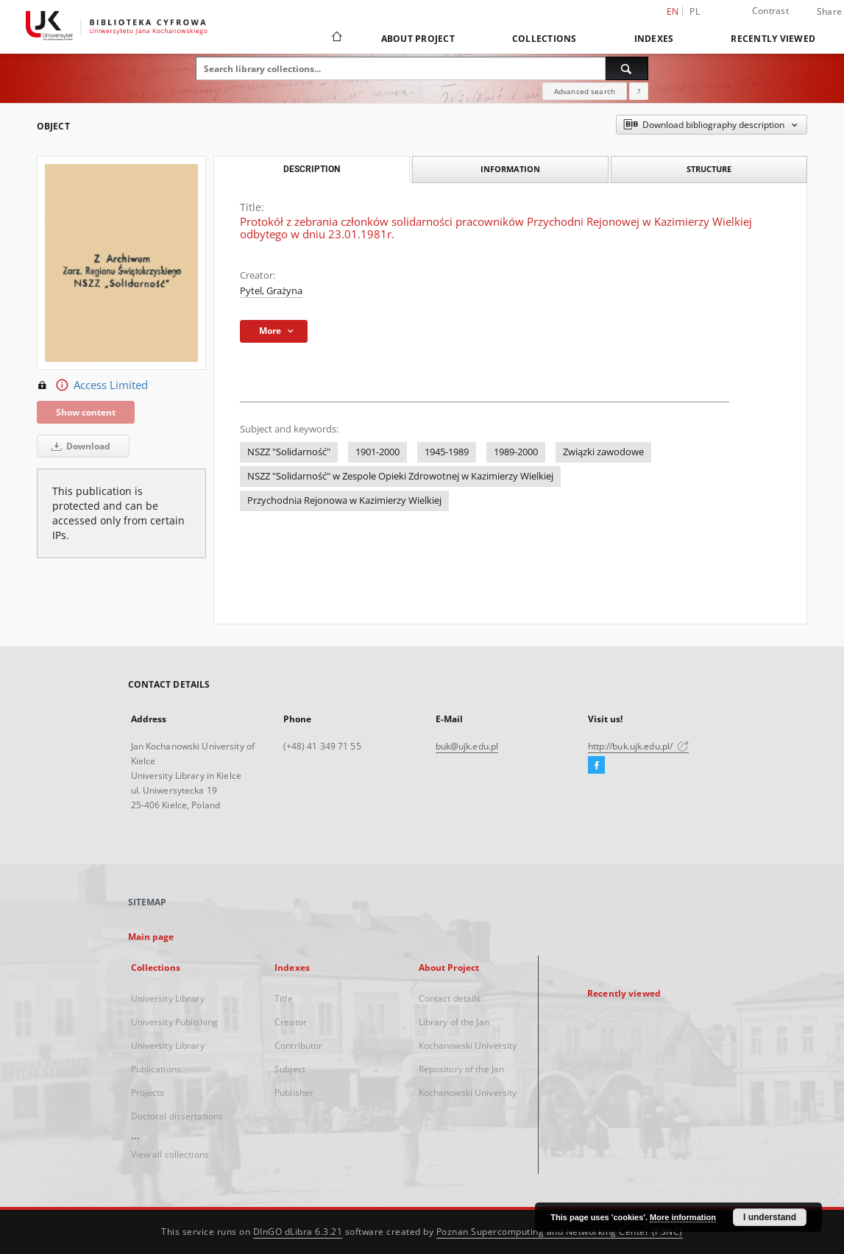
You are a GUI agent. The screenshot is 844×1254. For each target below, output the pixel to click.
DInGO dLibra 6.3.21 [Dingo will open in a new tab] (298, 1231)
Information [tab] (510, 168)
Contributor (298, 1045)
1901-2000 (377, 452)
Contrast (770, 10)
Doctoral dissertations (177, 1116)
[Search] (627, 68)
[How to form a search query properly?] (638, 91)
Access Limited (92, 385)
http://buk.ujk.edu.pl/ (638, 746)
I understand (769, 1217)
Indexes (654, 38)
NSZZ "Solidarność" (288, 452)
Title (283, 998)
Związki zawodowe (603, 452)
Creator (290, 1022)
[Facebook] (596, 765)
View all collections (170, 1154)
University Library (168, 998)
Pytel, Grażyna (271, 291)
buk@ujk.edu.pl (467, 746)
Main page (151, 936)
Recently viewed (773, 38)
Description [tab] (311, 169)
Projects (148, 1092)
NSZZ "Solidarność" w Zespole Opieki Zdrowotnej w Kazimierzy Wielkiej (400, 476)
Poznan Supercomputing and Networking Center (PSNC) (559, 1231)
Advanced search (584, 91)
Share (829, 12)
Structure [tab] (709, 168)
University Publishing (175, 1022)
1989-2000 (516, 452)
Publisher (293, 1092)
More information (683, 1217)
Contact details (450, 998)
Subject (289, 1069)
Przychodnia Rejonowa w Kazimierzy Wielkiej (344, 500)
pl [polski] (694, 11)
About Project (418, 38)
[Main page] (335, 38)
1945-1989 (447, 452)
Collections (544, 38)
